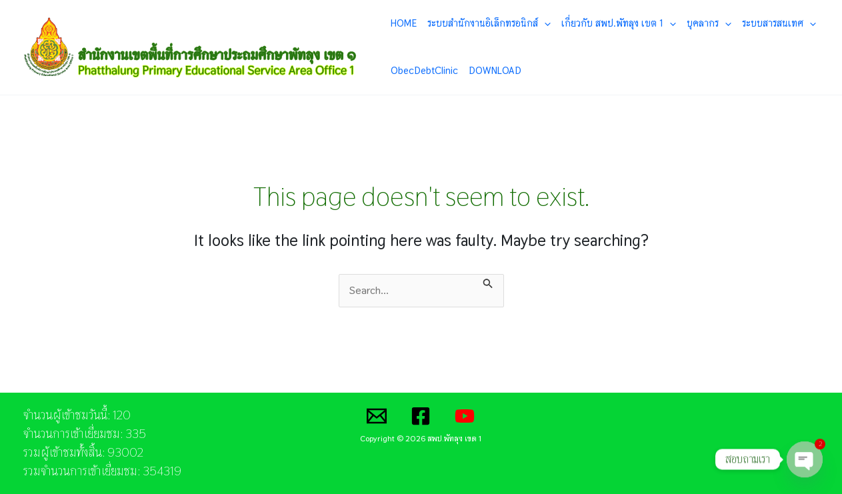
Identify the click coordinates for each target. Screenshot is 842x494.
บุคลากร (709, 23)
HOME (404, 23)
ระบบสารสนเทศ (779, 23)
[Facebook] (421, 416)
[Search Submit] (488, 282)
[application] (544, 23)
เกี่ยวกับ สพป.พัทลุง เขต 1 (618, 23)
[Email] (377, 416)
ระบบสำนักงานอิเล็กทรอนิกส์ (489, 23)
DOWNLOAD (495, 70)
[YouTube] (465, 416)
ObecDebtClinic (424, 70)
